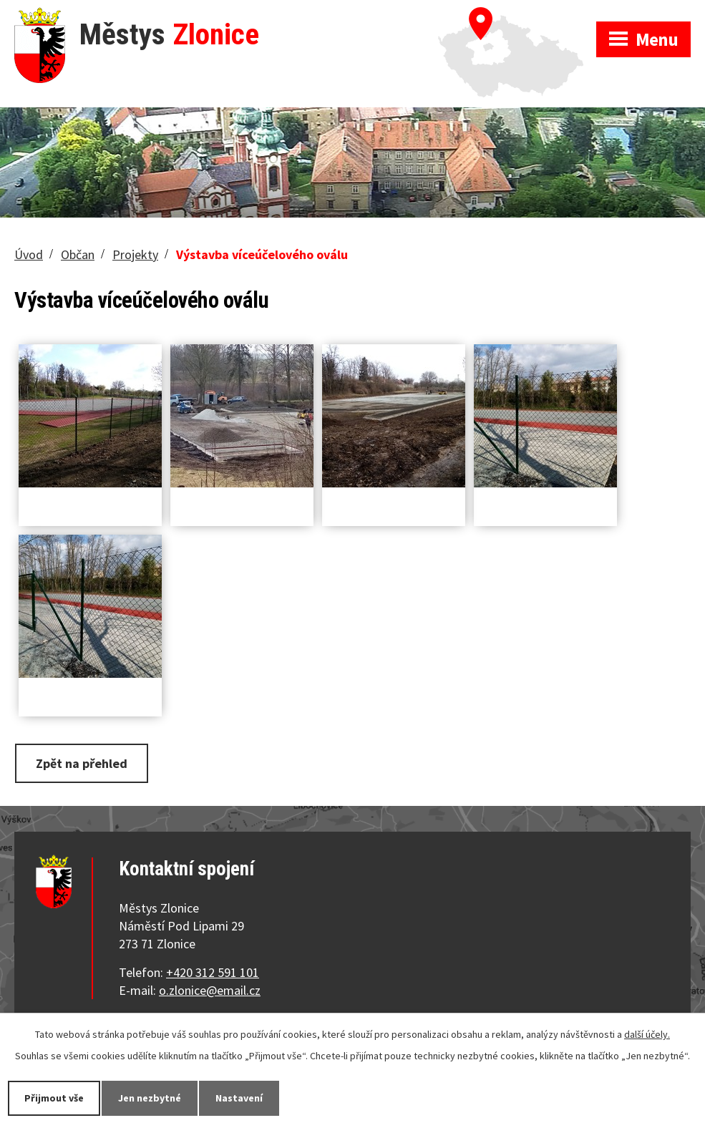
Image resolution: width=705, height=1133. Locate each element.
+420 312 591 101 (212, 972)
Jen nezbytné (149, 1097)
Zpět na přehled (81, 763)
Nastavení (239, 1097)
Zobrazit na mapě (517, 14)
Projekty (135, 254)
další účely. (647, 1034)
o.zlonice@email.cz (210, 990)
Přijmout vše (54, 1097)
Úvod (28, 254)
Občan (77, 254)
